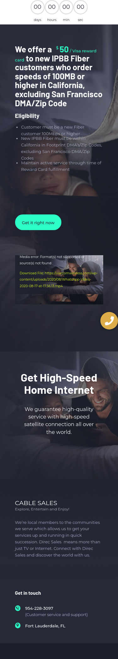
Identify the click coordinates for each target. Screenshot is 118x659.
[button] (109, 321)
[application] (59, 297)
